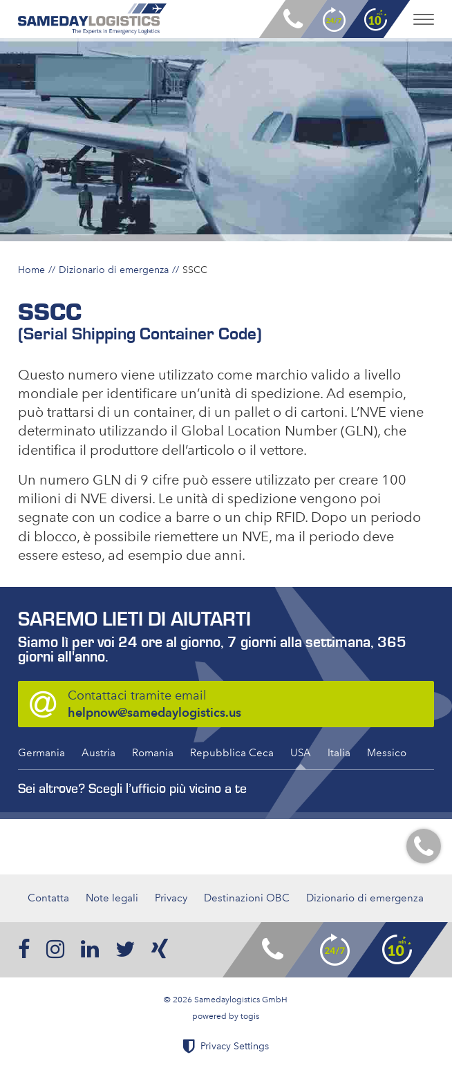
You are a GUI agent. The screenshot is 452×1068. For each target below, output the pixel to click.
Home (31, 269)
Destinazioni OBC (247, 898)
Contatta (48, 898)
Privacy (171, 898)
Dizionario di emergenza (114, 269)
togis (250, 1016)
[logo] (92, 19)
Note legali (112, 898)
